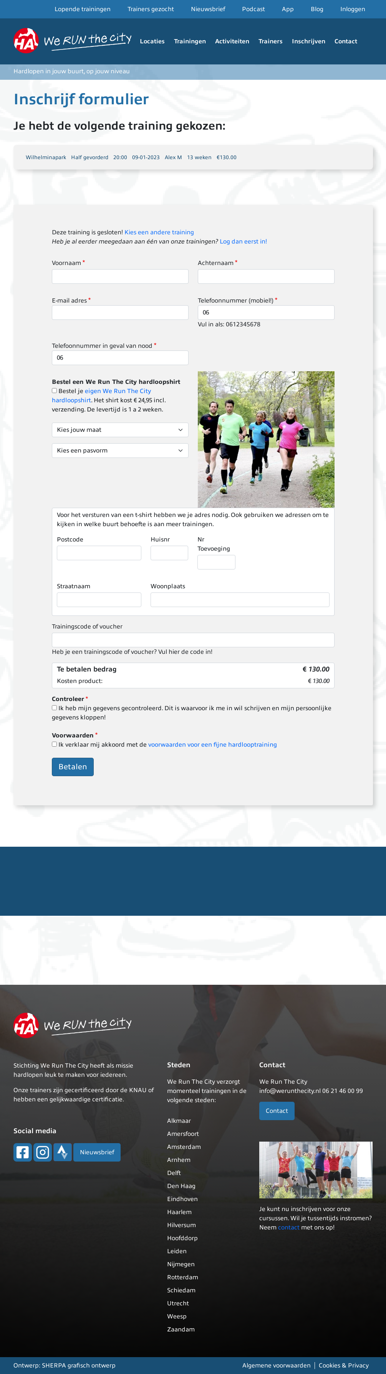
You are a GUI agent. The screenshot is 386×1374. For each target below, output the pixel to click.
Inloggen (352, 9)
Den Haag (181, 1186)
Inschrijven (308, 41)
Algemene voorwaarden (276, 1365)
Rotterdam (182, 1277)
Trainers (270, 41)
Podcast (253, 9)
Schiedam (181, 1290)
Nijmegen (181, 1264)
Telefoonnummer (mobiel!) (235, 300)
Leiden (177, 1251)
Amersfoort (183, 1133)
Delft (174, 1173)
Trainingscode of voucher (87, 626)
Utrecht (178, 1303)
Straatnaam (73, 586)
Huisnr (160, 539)
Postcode (70, 539)
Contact (346, 41)
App (288, 9)
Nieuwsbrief (208, 9)
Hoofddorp (182, 1238)
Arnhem (179, 1160)
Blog (317, 9)
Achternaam (216, 263)
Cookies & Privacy (344, 1365)
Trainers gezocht (151, 9)
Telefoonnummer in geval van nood (102, 345)
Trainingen (190, 41)
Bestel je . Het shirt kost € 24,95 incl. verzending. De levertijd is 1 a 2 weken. (109, 400)
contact (289, 1227)
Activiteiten (232, 41)
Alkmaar (179, 1120)
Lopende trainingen (83, 9)
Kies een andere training (159, 232)
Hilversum (181, 1225)
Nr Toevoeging (213, 544)
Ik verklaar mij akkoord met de (167, 744)
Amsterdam (184, 1147)
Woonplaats (168, 586)
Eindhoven (182, 1199)
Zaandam (181, 1329)
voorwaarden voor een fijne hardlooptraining (212, 744)
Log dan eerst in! (243, 241)
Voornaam (66, 263)
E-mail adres (69, 300)
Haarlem (179, 1212)
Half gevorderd (89, 157)
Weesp (177, 1316)
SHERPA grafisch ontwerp (79, 1365)
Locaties (152, 41)
